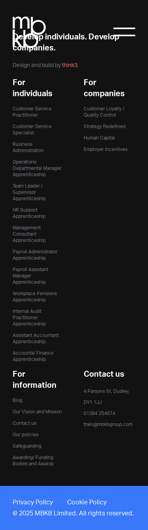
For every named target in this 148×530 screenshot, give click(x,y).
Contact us (24, 423)
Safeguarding (27, 446)
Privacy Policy (33, 502)
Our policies (26, 434)
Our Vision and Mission (37, 411)
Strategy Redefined (105, 126)
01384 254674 (99, 413)
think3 (69, 65)
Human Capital (99, 138)
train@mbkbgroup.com (108, 424)
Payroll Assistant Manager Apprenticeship (30, 276)
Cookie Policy (87, 502)
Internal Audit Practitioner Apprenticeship (29, 317)
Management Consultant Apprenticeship (29, 234)
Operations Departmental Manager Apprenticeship (37, 168)
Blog (17, 400)
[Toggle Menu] (124, 34)
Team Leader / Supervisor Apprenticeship (29, 192)
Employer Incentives (105, 149)
